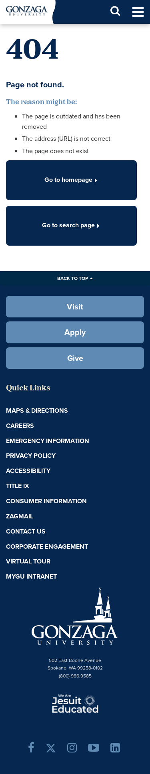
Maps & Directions (37, 410)
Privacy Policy (31, 455)
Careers (20, 425)
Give (75, 358)
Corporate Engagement (47, 546)
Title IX (17, 485)
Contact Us (26, 531)
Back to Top (72, 278)
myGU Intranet (31, 576)
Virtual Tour (28, 561)
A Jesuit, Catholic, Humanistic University (75, 703)
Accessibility (28, 470)
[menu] (138, 12)
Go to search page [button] (71, 225)
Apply (75, 332)
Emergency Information (47, 440)
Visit (75, 307)
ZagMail (19, 516)
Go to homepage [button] (71, 179)
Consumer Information (46, 501)
